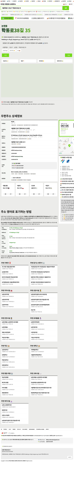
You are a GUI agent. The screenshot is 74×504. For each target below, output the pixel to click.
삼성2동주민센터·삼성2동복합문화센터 (40, 312)
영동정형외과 (5, 400)
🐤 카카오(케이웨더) (22, 184)
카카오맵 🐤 (41, 62)
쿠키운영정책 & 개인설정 (49, 436)
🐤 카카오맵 (16, 12)
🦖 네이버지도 (10, 12)
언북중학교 (5, 362)
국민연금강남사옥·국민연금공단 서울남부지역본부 (43, 273)
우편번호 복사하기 (15, 126)
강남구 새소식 (65, 175)
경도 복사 (17, 178)
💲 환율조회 (54, 12)
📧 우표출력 (69, 12)
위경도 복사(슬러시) (39, 178)
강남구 (11, 48)
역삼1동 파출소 (6, 345)
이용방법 (17, 436)
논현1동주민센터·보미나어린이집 (39, 301)
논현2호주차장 (5, 306)
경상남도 (49, 1)
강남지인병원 (5, 384)
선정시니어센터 (6, 422)
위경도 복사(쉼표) (23, 178)
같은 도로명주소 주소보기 (32, 126)
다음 (68, 57)
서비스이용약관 (30, 436)
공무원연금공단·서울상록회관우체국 (11, 289)
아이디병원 (5, 395)
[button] (37, 207)
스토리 (11, 436)
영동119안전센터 (6, 339)
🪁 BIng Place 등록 (68, 221)
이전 (5, 57)
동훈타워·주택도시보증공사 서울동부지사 (41, 284)
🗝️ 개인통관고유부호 (61, 12)
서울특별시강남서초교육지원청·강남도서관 (41, 395)
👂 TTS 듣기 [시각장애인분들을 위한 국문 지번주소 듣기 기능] (21, 147)
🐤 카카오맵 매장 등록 (68, 219)
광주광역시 (63, 1)
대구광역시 (33, 1)
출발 (5, 199)
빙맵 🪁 (22, 62)
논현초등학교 (5, 356)
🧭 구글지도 (22, 12)
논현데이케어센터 (35, 329)
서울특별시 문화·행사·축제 (67, 171)
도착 (11, 199)
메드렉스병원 (5, 389)
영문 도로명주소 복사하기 (16, 141)
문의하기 (59, 436)
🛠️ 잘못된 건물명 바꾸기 (40, 19)
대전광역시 (41, 1)
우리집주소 (6, 436)
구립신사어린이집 (35, 345)
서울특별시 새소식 (65, 169)
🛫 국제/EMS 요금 (47, 12)
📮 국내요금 (40, 12)
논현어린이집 (34, 334)
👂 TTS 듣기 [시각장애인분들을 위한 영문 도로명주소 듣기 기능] (35, 141)
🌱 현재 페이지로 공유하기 (7, 454)
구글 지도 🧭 (6, 62)
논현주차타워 (5, 312)
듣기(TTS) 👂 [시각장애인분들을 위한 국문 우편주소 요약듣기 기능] (12, 51)
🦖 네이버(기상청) (15, 184)
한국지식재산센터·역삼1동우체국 (10, 284)
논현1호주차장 (5, 301)
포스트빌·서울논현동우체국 (9, 273)
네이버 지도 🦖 (60, 62)
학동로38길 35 (23, 48)
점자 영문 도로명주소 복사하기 (26, 141)
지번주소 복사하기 (15, 147)
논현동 (16, 48)
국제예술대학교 (35, 356)
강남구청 (33, 317)
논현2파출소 (5, 334)
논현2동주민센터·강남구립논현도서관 (40, 306)
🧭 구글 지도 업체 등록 (68, 218)
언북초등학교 (5, 372)
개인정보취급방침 (39, 436)
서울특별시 (4, 1)
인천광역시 (18, 1)
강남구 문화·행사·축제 (66, 177)
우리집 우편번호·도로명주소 (8, 5)
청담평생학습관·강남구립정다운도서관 (40, 400)
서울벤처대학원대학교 (36, 362)
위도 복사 (13, 178)
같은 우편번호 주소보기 (41, 126)
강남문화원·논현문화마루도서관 (39, 389)
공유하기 (69, 465)
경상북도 (56, 1)
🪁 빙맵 (27, 12)
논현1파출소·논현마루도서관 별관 (10, 329)
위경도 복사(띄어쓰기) (30, 178)
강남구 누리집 (65, 174)
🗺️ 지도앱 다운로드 (7, 19)
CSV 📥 (19, 51)
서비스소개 (22, 436)
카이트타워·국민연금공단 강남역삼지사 (40, 279)
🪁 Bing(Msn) (33, 184)
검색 (65, 9)
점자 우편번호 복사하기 (23, 126)
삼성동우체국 (5, 279)
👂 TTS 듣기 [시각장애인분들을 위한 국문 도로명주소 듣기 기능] (32, 134)
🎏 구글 (28, 184)
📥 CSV (65, 4)
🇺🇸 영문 (70, 4)
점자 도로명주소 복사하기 (24, 134)
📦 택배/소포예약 (33, 12)
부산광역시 (26, 1)
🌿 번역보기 (4, 12)
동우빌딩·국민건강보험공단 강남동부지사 (41, 289)
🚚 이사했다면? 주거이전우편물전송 (60, 19)
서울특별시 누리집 (65, 168)
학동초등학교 (5, 367)
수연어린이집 (34, 339)
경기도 (11, 1)
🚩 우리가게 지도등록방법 (23, 19)
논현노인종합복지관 (7, 412)
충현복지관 (5, 417)
